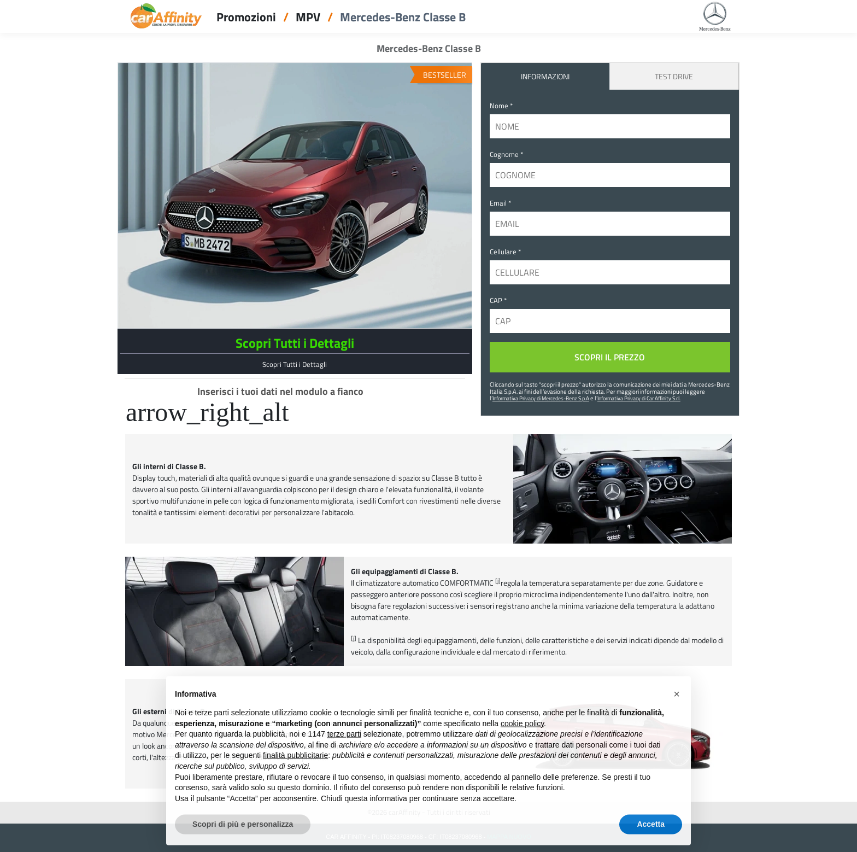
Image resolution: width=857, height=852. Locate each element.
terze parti (344, 741)
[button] (676, 701)
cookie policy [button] (522, 730)
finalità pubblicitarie (295, 762)
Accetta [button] (651, 831)
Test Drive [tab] (674, 76)
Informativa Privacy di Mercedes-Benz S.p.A (540, 398)
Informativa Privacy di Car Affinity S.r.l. (638, 398)
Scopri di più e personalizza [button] (242, 831)
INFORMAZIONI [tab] (545, 76)
